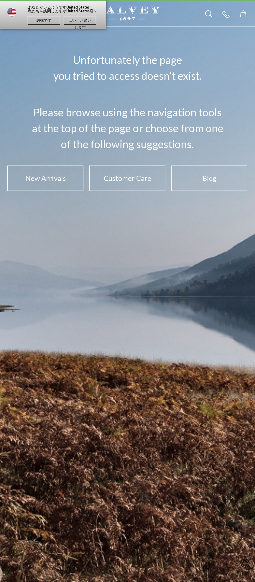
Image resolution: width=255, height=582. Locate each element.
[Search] (209, 14)
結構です (44, 20)
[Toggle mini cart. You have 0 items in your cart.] (243, 14)
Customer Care (127, 178)
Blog (209, 178)
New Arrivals (45, 178)
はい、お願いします (79, 21)
